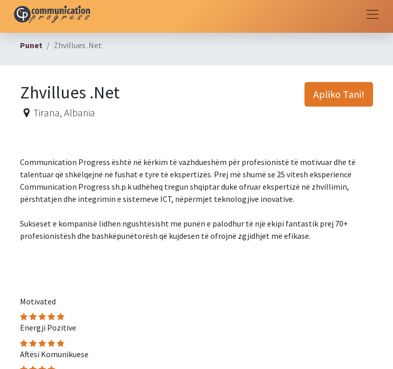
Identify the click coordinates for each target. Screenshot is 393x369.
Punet (31, 45)
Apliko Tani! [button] (338, 94)
